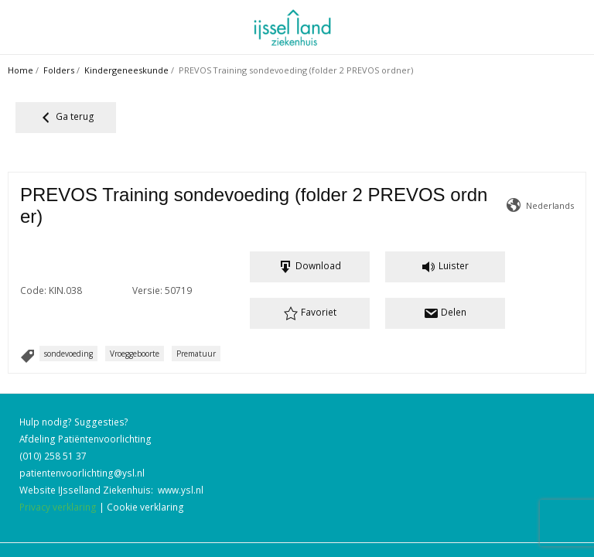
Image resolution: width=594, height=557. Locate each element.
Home (20, 70)
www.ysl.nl (180, 472)
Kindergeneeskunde (126, 70)
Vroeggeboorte (134, 324)
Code (32, 244)
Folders (58, 70)
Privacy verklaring (58, 490)
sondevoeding (68, 324)
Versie (528, 244)
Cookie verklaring (145, 490)
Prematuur (196, 324)
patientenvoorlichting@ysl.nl (82, 455)
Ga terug (66, 117)
